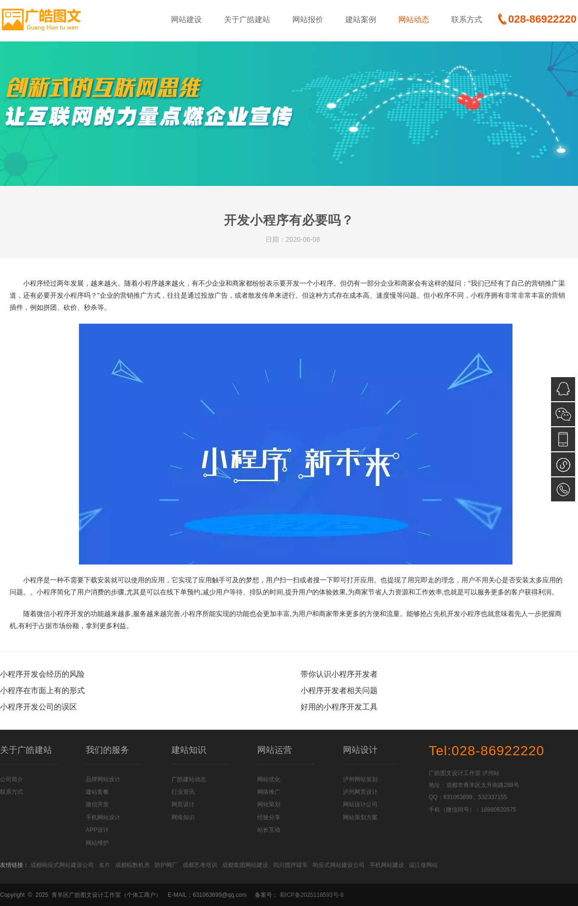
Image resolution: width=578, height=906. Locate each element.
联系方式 (466, 19)
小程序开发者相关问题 (339, 690)
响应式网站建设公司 (339, 865)
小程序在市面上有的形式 (42, 690)
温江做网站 (423, 865)
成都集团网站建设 (245, 865)
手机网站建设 (386, 865)
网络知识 (183, 817)
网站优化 (268, 779)
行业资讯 (183, 791)
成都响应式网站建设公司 (62, 865)
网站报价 (307, 19)
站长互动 (268, 830)
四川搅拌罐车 (290, 865)
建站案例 (360, 19)
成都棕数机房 (132, 865)
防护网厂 (166, 865)
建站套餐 (97, 791)
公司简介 (11, 779)
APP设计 (97, 830)
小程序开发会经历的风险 (42, 674)
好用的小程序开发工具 (339, 707)
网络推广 (268, 791)
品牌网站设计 (103, 779)
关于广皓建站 (247, 19)
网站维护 (97, 843)
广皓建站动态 (188, 779)
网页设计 (183, 804)
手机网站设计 (103, 817)
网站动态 (413, 19)
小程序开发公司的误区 (38, 707)
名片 (104, 865)
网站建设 (186, 19)
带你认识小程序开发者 (339, 674)
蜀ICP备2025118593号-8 (311, 895)
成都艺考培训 (200, 865)
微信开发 (97, 804)
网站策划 (268, 804)
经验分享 (268, 817)
